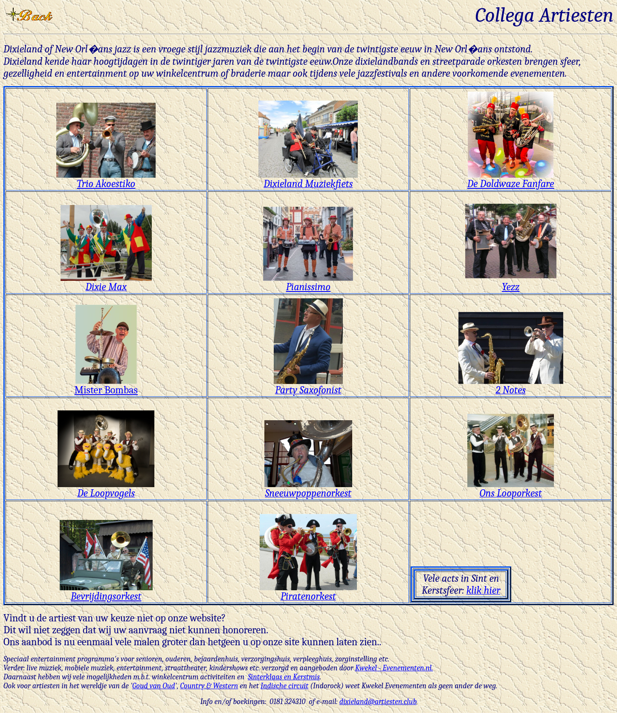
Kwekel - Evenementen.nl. (394, 668)
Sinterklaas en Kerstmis (284, 677)
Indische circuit (284, 685)
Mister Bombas (106, 385)
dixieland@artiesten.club (378, 701)
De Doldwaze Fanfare (510, 179)
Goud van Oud (153, 685)
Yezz (510, 287)
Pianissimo (308, 282)
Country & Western (209, 685)
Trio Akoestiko (106, 179)
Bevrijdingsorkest (106, 591)
